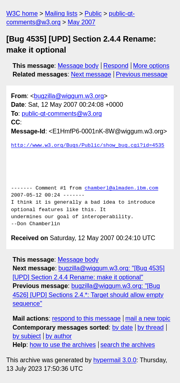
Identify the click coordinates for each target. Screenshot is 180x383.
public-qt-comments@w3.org (62, 113)
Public (93, 13)
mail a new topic (148, 318)
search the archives (128, 344)
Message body (78, 65)
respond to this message (86, 318)
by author (59, 336)
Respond (116, 65)
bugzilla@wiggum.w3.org (69, 96)
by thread (151, 327)
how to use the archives (63, 344)
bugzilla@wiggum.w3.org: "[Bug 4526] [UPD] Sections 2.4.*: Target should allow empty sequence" (88, 295)
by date (122, 327)
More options (151, 65)
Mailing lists (61, 13)
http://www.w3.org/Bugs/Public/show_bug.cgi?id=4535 (87, 145)
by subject (27, 336)
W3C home (22, 13)
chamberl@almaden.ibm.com (121, 188)
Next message (91, 74)
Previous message (142, 74)
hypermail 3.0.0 (114, 360)
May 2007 (81, 22)
